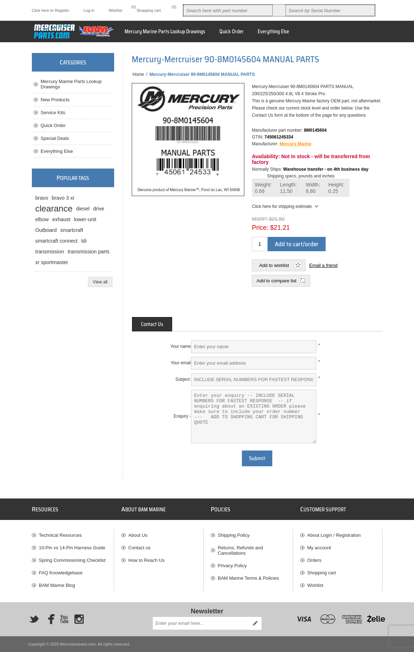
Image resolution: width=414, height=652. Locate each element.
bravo (41, 198)
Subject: (183, 379)
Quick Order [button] (231, 31)
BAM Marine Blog (57, 585)
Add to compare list (276, 280)
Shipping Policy (234, 535)
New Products (55, 99)
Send (255, 623)
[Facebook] (49, 619)
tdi (84, 241)
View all (100, 281)
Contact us (139, 547)
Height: (336, 188)
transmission (49, 251)
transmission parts (88, 251)
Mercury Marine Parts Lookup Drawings (71, 84)
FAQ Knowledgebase (61, 572)
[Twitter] (34, 619)
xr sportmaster (51, 262)
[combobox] (228, 10)
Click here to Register (50, 10)
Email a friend (323, 265)
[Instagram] (79, 619)
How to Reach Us (146, 560)
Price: (260, 227)
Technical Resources (60, 535)
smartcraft (71, 230)
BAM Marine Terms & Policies (248, 578)
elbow (42, 219)
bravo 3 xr (63, 198)
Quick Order (53, 125)
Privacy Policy (232, 565)
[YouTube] (64, 619)
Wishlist (315, 585)
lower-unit (85, 219)
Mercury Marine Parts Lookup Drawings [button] (165, 31)
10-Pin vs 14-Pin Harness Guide (72, 547)
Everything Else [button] (273, 31)
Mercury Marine (295, 143)
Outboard (46, 230)
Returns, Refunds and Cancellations (240, 550)
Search (279, 10)
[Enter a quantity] (260, 244)
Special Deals (55, 138)
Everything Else (57, 151)
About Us (137, 535)
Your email (181, 362)
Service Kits (53, 112)
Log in (89, 10)
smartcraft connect (56, 241)
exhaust (61, 219)
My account (319, 547)
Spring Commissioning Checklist (72, 560)
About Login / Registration (334, 535)
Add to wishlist (274, 265)
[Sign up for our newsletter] (201, 623)
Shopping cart (321, 572)
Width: (313, 188)
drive (98, 208)
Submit (257, 458)
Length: (288, 188)
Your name (180, 346)
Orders (314, 560)
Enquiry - (182, 416)
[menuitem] (73, 535)
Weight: (263, 188)
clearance (54, 208)
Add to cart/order (296, 244)
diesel (83, 208)
